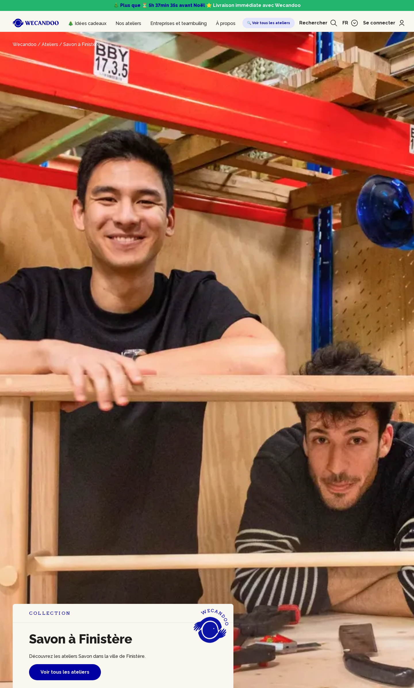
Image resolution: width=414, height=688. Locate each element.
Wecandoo (25, 44)
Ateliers (50, 44)
